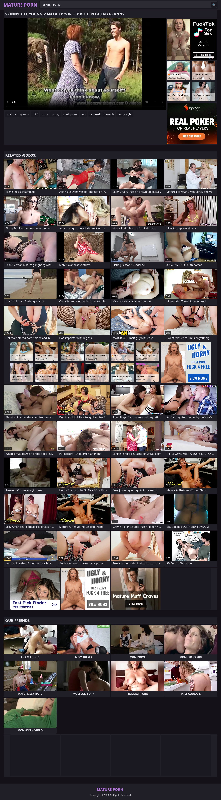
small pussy (70, 114)
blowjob (109, 114)
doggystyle (124, 114)
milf (35, 114)
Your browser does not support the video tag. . (85, 64)
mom (45, 114)
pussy (55, 114)
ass (84, 114)
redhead (94, 114)
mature (11, 114)
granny (24, 114)
